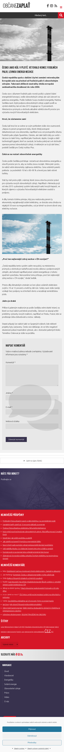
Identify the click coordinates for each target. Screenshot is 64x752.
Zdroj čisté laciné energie (12, 608)
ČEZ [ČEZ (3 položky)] (47, 631)
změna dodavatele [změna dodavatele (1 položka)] (39, 631)
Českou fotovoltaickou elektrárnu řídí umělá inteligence (24, 528)
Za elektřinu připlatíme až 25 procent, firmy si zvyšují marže (31, 601)
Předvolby (32, 742)
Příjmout (32, 729)
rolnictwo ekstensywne (12, 615)
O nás (6, 701)
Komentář (10, 362)
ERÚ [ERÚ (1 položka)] (23, 627)
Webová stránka (12, 421)
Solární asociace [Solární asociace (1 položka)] (50, 627)
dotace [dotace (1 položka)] (16, 627)
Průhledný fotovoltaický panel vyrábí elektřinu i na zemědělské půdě (29, 521)
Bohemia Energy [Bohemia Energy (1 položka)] (9, 627)
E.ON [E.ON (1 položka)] (20, 627)
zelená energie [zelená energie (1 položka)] (29, 631)
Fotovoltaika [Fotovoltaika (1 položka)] (28, 627)
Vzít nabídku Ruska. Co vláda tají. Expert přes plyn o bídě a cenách (28, 549)
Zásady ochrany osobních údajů (38, 748)
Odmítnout (32, 736)
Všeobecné (9, 675)
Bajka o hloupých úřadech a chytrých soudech (25, 578)
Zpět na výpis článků (32, 460)
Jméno (9, 393)
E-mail (9, 407)
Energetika (8, 680)
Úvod (6, 671)
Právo (6, 693)
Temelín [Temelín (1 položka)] (18, 631)
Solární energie (10, 684)
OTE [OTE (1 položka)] (44, 627)
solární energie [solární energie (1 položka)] (11, 631)
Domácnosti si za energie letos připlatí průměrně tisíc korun (26, 552)
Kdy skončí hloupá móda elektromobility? (26, 604)
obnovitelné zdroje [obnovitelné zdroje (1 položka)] (37, 627)
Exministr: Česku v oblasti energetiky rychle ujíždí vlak (33, 575)
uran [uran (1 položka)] (22, 631)
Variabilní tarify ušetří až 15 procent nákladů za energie (24, 525)
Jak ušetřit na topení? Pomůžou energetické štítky (22, 542)
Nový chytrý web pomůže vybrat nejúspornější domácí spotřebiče (28, 545)
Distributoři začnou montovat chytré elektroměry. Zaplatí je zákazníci (33, 571)
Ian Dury (6, 604)
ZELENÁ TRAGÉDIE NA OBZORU (33, 615)
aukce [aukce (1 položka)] (2, 627)
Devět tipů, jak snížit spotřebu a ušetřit (17, 538)
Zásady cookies (19, 748)
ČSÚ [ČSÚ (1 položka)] (52, 631)
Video (6, 697)
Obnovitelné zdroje (12, 688)
